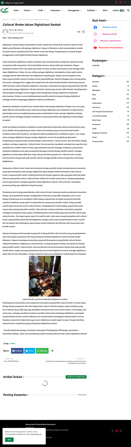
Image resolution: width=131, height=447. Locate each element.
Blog (110, 94)
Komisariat (110, 124)
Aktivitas (110, 82)
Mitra (105, 10)
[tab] (16, 10)
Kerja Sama (110, 120)
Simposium (55, 10)
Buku (110, 99)
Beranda (6, 20)
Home (16, 10)
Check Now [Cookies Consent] (35, 434)
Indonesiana (118, 10)
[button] (122, 10)
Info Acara (110, 107)
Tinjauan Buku (110, 141)
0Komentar (82, 395)
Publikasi (91, 10)
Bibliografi (110, 90)
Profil (40, 10)
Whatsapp (43, 351)
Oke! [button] (9, 440)
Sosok (110, 137)
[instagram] (120, 431)
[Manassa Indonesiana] (129, 2)
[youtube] (120, 2)
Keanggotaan (73, 10)
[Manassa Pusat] (125, 2)
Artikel (13, 20)
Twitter (31, 351)
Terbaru (27, 10)
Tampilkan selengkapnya (76, 377)
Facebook (18, 351)
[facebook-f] (116, 2)
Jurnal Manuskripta (110, 116)
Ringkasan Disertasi (110, 133)
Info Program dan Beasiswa (110, 111)
